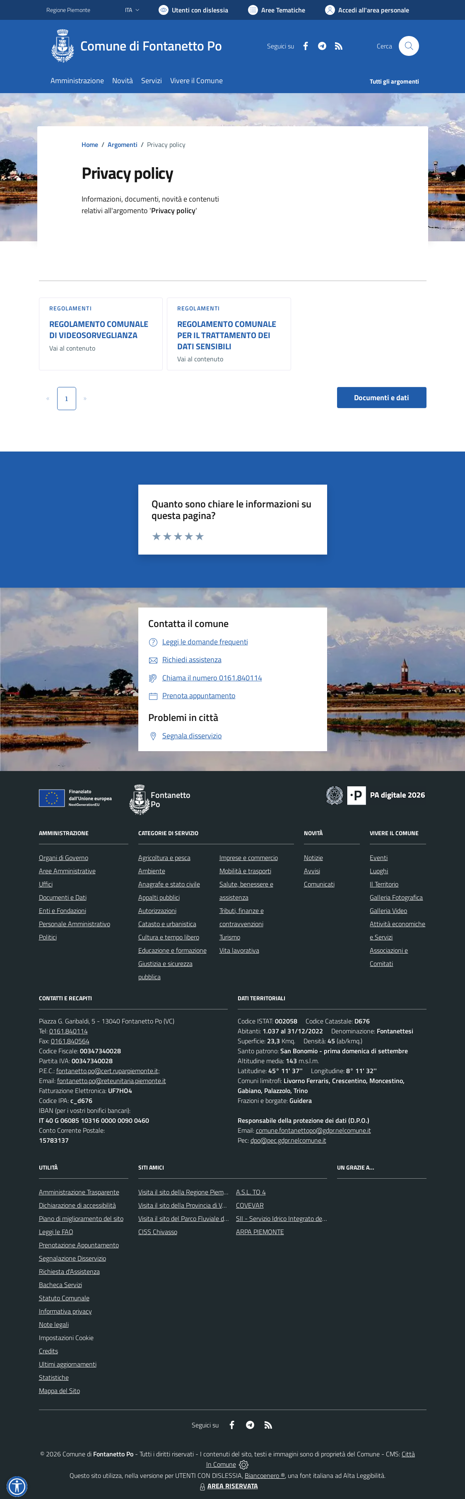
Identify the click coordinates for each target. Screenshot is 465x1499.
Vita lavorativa (239, 950)
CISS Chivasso (157, 1232)
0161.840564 (70, 1041)
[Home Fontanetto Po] (139, 46)
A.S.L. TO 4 (251, 1192)
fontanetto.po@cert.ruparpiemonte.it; (108, 1071)
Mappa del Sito (59, 1391)
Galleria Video (388, 910)
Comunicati (319, 884)
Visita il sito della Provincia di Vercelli (188, 1205)
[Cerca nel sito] (409, 46)
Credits (48, 1351)
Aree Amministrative (67, 871)
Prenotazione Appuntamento (79, 1245)
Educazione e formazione (172, 950)
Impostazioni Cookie (66, 1338)
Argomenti (122, 144)
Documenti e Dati (63, 897)
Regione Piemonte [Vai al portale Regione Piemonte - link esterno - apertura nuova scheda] (68, 9)
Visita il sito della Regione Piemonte (187, 1192)
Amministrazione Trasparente (79, 1192)
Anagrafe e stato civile (169, 884)
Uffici (46, 884)
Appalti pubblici (159, 897)
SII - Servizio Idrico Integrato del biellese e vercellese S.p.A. (316, 1218)
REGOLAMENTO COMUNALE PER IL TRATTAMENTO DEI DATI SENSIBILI (226, 334)
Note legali (54, 1324)
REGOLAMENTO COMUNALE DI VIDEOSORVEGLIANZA (98, 329)
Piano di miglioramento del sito (81, 1218)
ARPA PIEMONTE (260, 1232)
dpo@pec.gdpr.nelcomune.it (288, 1140)
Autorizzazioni (157, 910)
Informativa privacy (65, 1311)
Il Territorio (384, 884)
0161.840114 (68, 1031)
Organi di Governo (63, 857)
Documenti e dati (381, 397)
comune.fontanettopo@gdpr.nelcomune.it (313, 1130)
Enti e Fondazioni (62, 910)
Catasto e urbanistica (167, 924)
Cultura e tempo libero (168, 937)
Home (90, 144)
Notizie (313, 857)
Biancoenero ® (265, 1475)
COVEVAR (250, 1205)
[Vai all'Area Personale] (367, 10)
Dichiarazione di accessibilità (77, 1205)
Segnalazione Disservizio (72, 1258)
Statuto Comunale (64, 1298)
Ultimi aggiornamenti (67, 1364)
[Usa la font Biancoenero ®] (193, 10)
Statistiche (54, 1377)
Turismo (229, 937)
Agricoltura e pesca (164, 857)
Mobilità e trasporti (245, 871)
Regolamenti (70, 308)
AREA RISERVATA (228, 1486)
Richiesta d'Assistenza (69, 1271)
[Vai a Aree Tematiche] (276, 10)
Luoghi (379, 871)
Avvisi (312, 871)
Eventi (379, 857)
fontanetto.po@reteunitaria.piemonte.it (111, 1081)
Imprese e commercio (248, 857)
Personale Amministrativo (74, 924)
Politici (48, 937)
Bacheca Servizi (60, 1285)
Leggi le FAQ (56, 1232)
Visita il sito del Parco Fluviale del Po (188, 1218)
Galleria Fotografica (396, 897)
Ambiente (151, 871)
